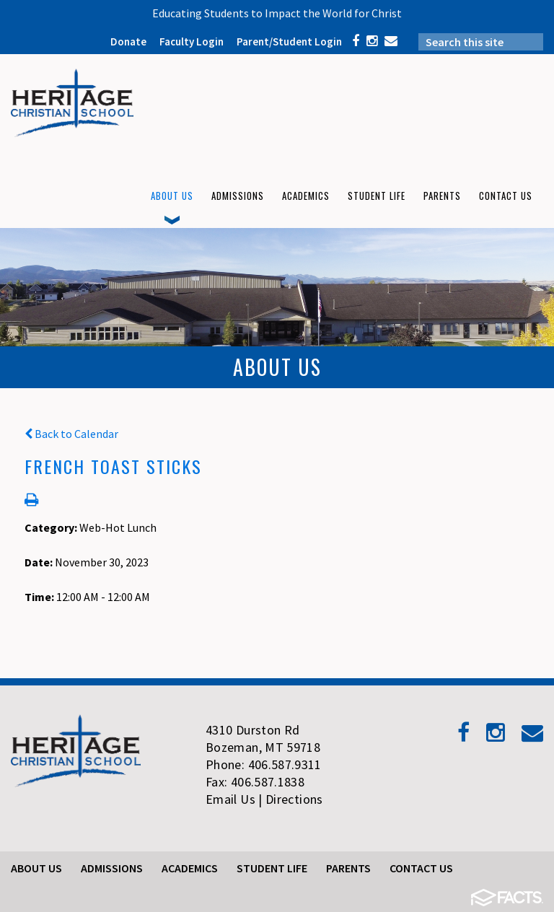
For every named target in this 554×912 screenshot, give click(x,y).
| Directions (290, 799)
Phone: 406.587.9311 (264, 764)
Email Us (230, 799)
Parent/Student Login (289, 41)
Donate (128, 41)
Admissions (112, 868)
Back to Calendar (71, 433)
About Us (36, 868)
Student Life (272, 868)
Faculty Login (191, 41)
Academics (190, 868)
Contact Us (421, 868)
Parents (348, 868)
